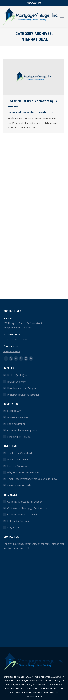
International (14, 112)
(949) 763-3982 (34, 3)
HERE (27, 548)
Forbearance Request (19, 436)
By (30, 112)
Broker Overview (16, 381)
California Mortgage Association (24, 501)
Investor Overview (17, 466)
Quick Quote (14, 411)
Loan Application (16, 423)
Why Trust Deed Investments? (23, 472)
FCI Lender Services (18, 521)
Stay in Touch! (15, 527)
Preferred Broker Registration (23, 394)
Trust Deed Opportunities (21, 453)
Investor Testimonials (19, 485)
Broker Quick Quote (18, 375)
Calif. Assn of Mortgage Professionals (28, 508)
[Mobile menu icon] (62, 16)
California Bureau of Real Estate (24, 514)
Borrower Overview (18, 417)
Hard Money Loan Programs (23, 388)
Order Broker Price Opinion (22, 430)
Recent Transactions (18, 459)
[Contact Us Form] (33, 594)
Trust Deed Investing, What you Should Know (32, 478)
